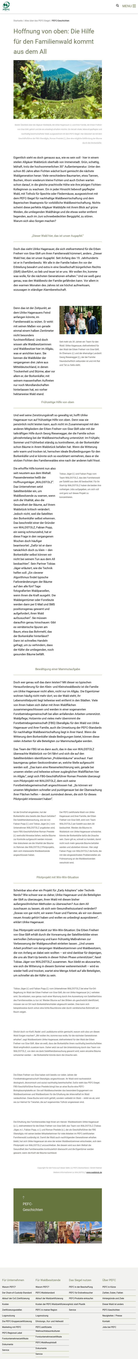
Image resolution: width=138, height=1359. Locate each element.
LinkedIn (49, 1350)
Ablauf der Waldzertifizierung (49, 1239)
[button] (23, 1139)
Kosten (5, 1245)
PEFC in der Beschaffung (81, 1228)
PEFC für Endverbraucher (81, 1234)
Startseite (18, 20)
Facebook (67, 1350)
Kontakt (106, 1262)
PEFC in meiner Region (46, 1251)
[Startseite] (6, 7)
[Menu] (129, 7)
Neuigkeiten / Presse (112, 1256)
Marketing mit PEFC (11, 1268)
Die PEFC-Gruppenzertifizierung (17, 1262)
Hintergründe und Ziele (113, 1239)
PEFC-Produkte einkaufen (81, 1239)
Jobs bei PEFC (109, 1268)
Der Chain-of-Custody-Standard (17, 1234)
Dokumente (7, 1285)
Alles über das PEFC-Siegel (37, 20)
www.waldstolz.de (94, 1113)
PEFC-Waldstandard (45, 1234)
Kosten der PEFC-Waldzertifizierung (52, 1245)
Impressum (95, 1342)
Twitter (58, 1350)
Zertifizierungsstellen (12, 1251)
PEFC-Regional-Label (12, 1274)
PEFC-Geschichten (111, 1251)
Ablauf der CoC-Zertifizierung (16, 1239)
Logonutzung (8, 1256)
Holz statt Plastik (77, 1245)
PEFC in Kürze (109, 1228)
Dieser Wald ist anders (113, 1245)
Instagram (79, 1350)
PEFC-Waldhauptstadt (46, 1283)
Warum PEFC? (9, 1228)
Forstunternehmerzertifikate (15, 1280)
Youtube (89, 1350)
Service (5, 1291)
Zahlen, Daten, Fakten (112, 1234)
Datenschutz (81, 1342)
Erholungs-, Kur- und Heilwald (49, 1262)
